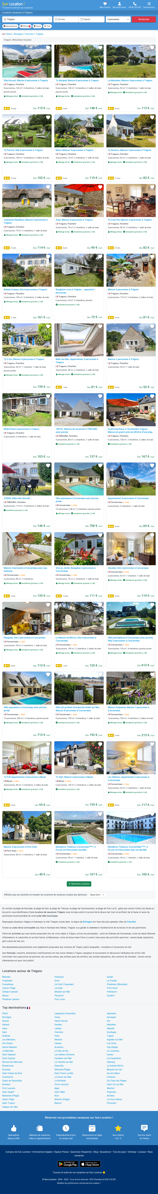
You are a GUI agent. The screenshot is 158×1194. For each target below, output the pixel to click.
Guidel (110, 977)
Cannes (57, 1043)
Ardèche (6, 1036)
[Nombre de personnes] (118, 19)
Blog (96, 1152)
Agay (56, 1088)
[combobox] (27, 19)
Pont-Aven (112, 988)
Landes (57, 1028)
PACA (5, 1013)
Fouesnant (7, 980)
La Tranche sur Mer (63, 1062)
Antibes (110, 1095)
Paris (56, 1036)
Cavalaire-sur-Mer (63, 1058)
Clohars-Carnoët (10, 991)
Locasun (142, 1152)
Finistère (58, 1032)
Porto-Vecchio (61, 1084)
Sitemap (132, 1152)
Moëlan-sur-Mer (62, 991)
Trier (47, 26)
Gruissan (6, 1069)
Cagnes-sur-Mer (10, 1107)
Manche (110, 1028)
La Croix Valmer (114, 1099)
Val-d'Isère (7, 1043)
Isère (4, 1028)
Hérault (5, 1024)
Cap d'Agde (112, 1047)
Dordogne (111, 1032)
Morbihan (111, 1024)
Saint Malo (59, 1092)
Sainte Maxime (9, 1047)
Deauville (58, 1065)
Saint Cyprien (8, 1058)
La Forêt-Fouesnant (64, 984)
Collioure (111, 1077)
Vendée (58, 1024)
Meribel (58, 1039)
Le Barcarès (8, 1051)
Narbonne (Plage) (10, 1095)
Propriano (111, 1092)
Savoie (5, 1021)
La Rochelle (60, 1080)
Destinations (10, 26)
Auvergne (111, 1017)
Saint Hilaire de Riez (12, 1073)
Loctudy (58, 988)
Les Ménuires (8, 1039)
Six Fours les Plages (117, 1080)
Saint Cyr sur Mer (115, 1084)
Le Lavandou (113, 1051)
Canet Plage (8, 1099)
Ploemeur (59, 977)
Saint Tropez (8, 1103)
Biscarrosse (8, 1065)
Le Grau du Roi (61, 1051)
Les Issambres (114, 1058)
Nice (56, 1095)
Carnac (110, 1054)
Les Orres (111, 1043)
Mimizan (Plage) (62, 1069)
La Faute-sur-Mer (62, 1077)
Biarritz (58, 1103)
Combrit (111, 995)
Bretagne (6, 1017)
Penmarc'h (112, 991)
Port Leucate (8, 1088)
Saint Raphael (9, 1054)
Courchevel (7, 1077)
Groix (56, 980)
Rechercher (143, 19)
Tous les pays (119, 1152)
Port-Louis (59, 999)
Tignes (110, 1036)
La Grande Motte (115, 1065)
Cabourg (111, 1062)
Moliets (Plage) (62, 1099)
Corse (57, 1017)
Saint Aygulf (8, 1092)
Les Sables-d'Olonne (64, 1054)
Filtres (25, 26)
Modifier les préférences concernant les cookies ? (79, 1183)
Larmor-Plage (8, 988)
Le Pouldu (112, 980)
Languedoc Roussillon (65, 1013)
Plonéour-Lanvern (10, 999)
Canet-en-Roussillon (12, 1080)
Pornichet (111, 1103)
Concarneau (7, 984)
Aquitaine (111, 1013)
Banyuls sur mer (114, 1069)
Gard (4, 1032)
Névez (5, 995)
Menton (110, 1088)
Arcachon (58, 1047)
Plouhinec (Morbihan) (117, 984)
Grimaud (6, 1084)
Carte (37, 26)
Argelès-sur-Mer (115, 1039)
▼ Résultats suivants (79, 884)
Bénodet (6, 977)
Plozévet (59, 995)
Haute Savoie (61, 1021)
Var (108, 1021)
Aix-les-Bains (113, 1073)
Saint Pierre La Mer (63, 1073)
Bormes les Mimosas (12, 1062)
